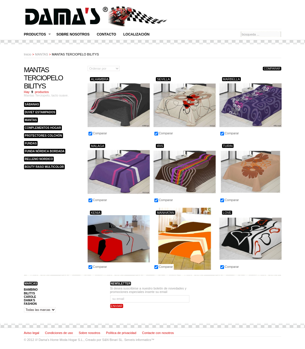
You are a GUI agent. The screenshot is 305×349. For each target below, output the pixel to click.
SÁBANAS (32, 104)
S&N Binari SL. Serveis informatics (126, 339)
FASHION (30, 303)
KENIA (95, 212)
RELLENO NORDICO (39, 159)
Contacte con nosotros (158, 333)
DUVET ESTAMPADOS (40, 112)
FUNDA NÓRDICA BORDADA (45, 151)
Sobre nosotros (73, 34)
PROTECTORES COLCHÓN (43, 135)
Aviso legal (31, 333)
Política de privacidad (121, 333)
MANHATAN (165, 212)
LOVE (227, 212)
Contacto (106, 34)
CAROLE (30, 296)
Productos (37, 34)
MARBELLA (231, 79)
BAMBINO (31, 289)
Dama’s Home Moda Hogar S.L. (61, 339)
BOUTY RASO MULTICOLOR (44, 166)
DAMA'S (29, 300)
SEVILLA (163, 79)
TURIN (228, 146)
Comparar (100, 133)
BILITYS (29, 293)
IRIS (160, 146)
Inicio (28, 54)
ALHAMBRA (99, 79)
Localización (136, 34)
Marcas (31, 283)
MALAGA (97, 146)
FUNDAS (31, 143)
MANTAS (41, 54)
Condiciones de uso (59, 333)
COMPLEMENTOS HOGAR (43, 127)
